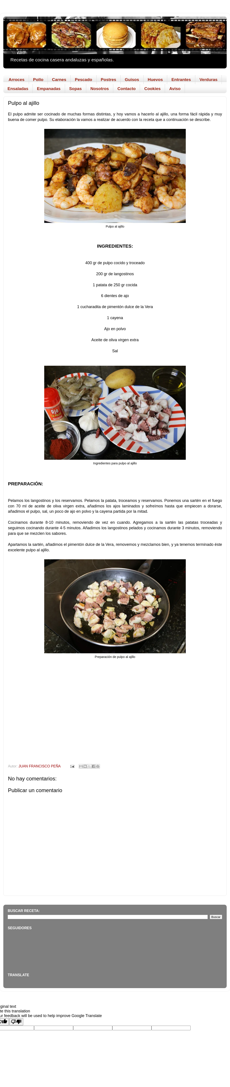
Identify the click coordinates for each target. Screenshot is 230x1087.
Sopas (75, 88)
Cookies (152, 88)
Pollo (38, 79)
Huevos (155, 79)
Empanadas (49, 88)
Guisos (132, 79)
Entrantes (181, 79)
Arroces (17, 79)
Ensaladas (18, 88)
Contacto (126, 88)
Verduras (208, 79)
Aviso (174, 88)
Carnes (59, 79)
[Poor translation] (16, 1021)
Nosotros (99, 88)
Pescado (83, 79)
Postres (108, 79)
